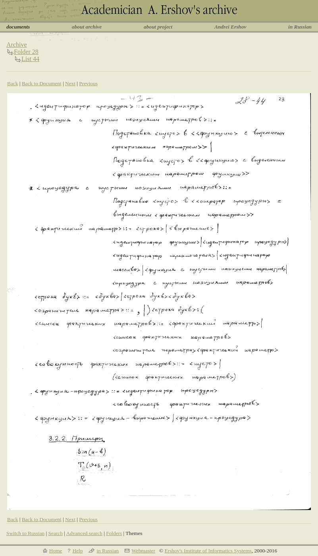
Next (70, 83)
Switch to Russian (25, 533)
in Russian (300, 27)
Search (55, 533)
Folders (114, 533)
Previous (88, 83)
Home (55, 551)
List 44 (30, 58)
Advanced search (84, 533)
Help (77, 551)
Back (12, 83)
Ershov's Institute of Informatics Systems (207, 551)
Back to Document (42, 83)
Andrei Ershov (230, 27)
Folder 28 (26, 51)
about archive (87, 27)
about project (158, 27)
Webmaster (143, 551)
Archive (16, 44)
